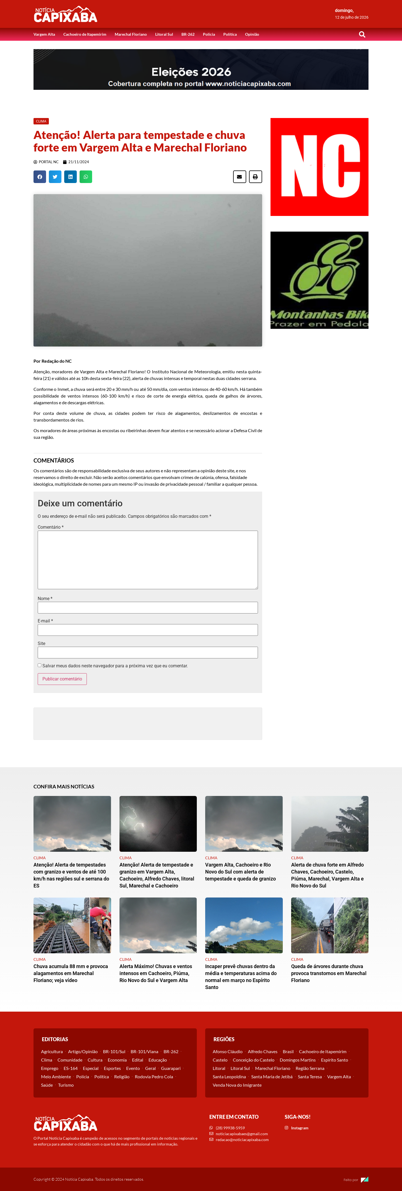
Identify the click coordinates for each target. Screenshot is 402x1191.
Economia (117, 1059)
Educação (158, 1059)
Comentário (51, 527)
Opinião (252, 34)
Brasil (288, 1051)
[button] (362, 34)
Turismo (66, 1084)
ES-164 (71, 1068)
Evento (133, 1068)
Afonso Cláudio (228, 1051)
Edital (137, 1059)
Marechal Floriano (131, 34)
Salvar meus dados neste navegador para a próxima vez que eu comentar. (115, 666)
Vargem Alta (44, 34)
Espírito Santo (334, 1059)
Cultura (95, 1059)
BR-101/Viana (144, 1051)
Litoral (219, 1068)
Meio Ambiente (56, 1076)
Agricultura (52, 1051)
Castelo (220, 1059)
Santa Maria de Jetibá (272, 1076)
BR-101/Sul (114, 1051)
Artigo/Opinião (83, 1051)
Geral (150, 1068)
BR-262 (188, 34)
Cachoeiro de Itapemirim (84, 34)
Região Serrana (310, 1068)
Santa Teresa (310, 1076)
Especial (91, 1068)
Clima (46, 1059)
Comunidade (70, 1059)
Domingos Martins (298, 1059)
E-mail (45, 621)
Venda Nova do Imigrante (237, 1084)
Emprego (49, 1068)
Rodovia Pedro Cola (154, 1076)
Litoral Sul (164, 34)
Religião (122, 1076)
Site (41, 643)
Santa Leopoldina (229, 1076)
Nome (45, 598)
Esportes (112, 1068)
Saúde (47, 1084)
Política (230, 34)
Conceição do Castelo (253, 1059)
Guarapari (171, 1068)
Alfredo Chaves (262, 1051)
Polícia (209, 34)
